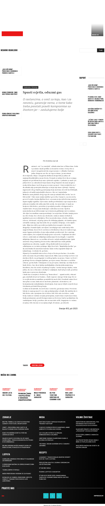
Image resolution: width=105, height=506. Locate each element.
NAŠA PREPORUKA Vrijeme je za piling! (16, 472)
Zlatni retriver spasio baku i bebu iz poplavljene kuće (87, 440)
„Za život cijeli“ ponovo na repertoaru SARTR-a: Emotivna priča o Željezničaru (95, 122)
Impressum (98, 494)
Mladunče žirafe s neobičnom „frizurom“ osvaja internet (87, 429)
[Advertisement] (64, 18)
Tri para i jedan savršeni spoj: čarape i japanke (54, 444)
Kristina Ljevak (37, 365)
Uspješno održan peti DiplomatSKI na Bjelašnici (95, 110)
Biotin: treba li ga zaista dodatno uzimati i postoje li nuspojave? (16, 422)
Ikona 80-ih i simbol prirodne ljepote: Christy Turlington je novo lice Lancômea (17, 477)
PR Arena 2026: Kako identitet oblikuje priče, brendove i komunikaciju (95, 98)
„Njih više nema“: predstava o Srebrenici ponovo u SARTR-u (10, 71)
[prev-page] (80, 144)
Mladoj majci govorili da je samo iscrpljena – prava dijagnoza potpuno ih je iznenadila (18, 439)
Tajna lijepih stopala (11, 468)
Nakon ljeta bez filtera (7, 393)
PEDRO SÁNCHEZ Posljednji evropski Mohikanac (10, 114)
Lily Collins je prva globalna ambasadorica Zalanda (50, 433)
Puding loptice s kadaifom (49, 470)
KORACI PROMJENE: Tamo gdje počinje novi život (9, 93)
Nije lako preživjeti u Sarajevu (70, 394)
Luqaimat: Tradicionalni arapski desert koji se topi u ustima (55, 457)
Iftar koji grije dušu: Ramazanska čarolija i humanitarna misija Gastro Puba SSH (54, 476)
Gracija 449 (95, 35)
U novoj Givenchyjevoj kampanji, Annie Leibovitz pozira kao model (54, 428)
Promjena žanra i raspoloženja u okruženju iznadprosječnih (24, 396)
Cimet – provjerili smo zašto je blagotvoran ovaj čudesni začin (15, 428)
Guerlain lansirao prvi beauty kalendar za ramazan (18, 458)
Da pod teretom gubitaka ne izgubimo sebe (55, 396)
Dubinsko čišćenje (30, 87)
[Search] (100, 50)
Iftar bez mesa (45, 467)
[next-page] (84, 144)
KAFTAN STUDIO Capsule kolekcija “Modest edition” (52, 422)
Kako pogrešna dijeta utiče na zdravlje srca (14, 433)
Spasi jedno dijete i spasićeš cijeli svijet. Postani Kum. (94, 134)
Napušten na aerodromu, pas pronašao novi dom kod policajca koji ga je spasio (87, 423)
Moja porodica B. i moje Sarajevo (40, 394)
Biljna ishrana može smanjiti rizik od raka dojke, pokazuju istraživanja (17, 445)
